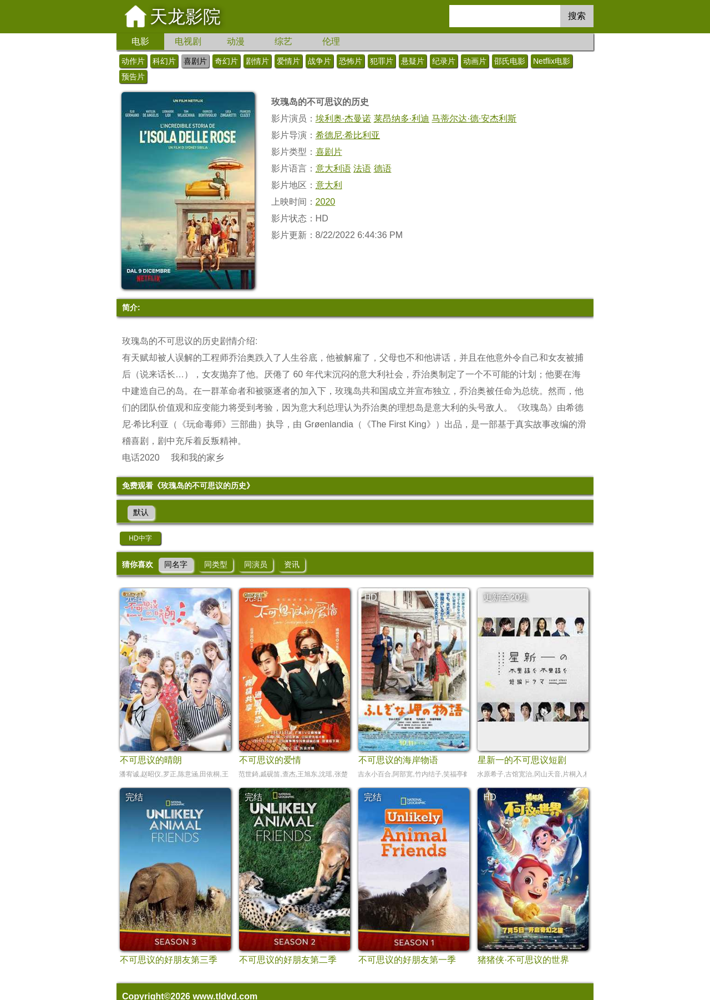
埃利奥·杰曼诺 (343, 118)
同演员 (255, 564)
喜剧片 (195, 61)
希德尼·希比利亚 (348, 135)
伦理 (331, 41)
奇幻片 (226, 61)
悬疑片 (412, 61)
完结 (134, 597)
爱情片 (288, 61)
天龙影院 (185, 17)
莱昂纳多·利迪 (401, 118)
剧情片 (257, 61)
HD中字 (140, 538)
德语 (383, 168)
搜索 (577, 16)
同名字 (175, 564)
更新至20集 (506, 597)
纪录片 (443, 61)
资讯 (292, 564)
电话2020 (141, 457)
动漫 (236, 41)
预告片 (133, 76)
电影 (140, 41)
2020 (326, 201)
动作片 (133, 61)
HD (370, 597)
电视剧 (188, 41)
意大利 (329, 185)
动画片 (474, 61)
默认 (141, 512)
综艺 (283, 41)
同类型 (215, 564)
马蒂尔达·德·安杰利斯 (474, 118)
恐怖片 (350, 61)
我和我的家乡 (197, 457)
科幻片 (164, 61)
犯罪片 (381, 61)
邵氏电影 (509, 61)
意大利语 (333, 168)
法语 (362, 168)
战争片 (319, 61)
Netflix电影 (551, 61)
